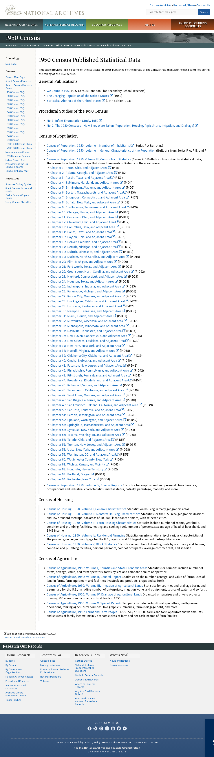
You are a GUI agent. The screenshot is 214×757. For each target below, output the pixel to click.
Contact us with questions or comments (24, 637)
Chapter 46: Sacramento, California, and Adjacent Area (89, 390)
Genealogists (47, 660)
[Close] (209, 723)
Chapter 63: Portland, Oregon (72, 474)
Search (204, 12)
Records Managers (50, 676)
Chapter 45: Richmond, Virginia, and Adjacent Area (86, 385)
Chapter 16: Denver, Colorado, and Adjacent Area (85, 242)
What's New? (119, 655)
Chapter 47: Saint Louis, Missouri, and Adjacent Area (87, 395)
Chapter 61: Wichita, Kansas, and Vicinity (79, 464)
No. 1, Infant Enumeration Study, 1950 (74, 121)
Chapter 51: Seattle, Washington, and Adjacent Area (87, 415)
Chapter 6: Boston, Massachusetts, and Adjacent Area (88, 192)
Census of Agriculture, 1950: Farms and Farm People (82, 612)
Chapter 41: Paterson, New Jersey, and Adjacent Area (88, 365)
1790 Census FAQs (15, 92)
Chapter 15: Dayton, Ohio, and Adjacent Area (82, 237)
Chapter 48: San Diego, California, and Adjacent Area (87, 400)
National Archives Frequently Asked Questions (84, 668)
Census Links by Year (17, 170)
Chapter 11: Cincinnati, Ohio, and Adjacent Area (84, 217)
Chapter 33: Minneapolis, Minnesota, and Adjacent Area (89, 326)
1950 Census (12, 140)
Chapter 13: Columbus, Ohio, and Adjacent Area (84, 227)
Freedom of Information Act (117, 742)
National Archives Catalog (20, 676)
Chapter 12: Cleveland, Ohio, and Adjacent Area (84, 222)
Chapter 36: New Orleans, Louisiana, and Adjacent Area (89, 341)
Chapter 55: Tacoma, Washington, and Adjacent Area (87, 435)
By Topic (10, 660)
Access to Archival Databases (16, 687)
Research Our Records (21, 24)
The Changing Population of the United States (80, 96)
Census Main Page (15, 77)
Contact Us (203, 5)
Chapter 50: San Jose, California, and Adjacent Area (87, 410)
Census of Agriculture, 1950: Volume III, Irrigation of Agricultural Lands (95, 586)
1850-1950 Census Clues (19, 144)
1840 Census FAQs (15, 112)
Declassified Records (87, 679)
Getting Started (83, 660)
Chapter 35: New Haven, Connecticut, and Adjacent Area (90, 336)
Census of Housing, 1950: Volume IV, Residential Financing (86, 535)
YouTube (113, 728)
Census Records (51, 45)
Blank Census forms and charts (19, 190)
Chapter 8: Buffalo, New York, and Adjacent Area (85, 202)
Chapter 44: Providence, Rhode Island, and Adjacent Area (91, 380)
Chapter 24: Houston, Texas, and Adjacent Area (84, 281)
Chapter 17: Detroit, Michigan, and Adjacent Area (85, 247)
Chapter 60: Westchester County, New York (81, 459)
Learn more (181, 750)
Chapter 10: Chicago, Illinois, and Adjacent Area (84, 212)
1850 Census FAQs (15, 116)
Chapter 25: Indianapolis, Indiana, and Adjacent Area (87, 286)
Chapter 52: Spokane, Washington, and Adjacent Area (88, 420)
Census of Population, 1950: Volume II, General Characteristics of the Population (101, 151)
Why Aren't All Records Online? (87, 692)
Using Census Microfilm (18, 202)
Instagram (101, 728)
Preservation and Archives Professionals (54, 671)
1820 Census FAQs (15, 104)
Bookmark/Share (184, 5)
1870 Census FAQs (15, 124)
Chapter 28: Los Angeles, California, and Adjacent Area (89, 301)
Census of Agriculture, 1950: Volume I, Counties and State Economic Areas (97, 568)
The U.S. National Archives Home (45, 10)
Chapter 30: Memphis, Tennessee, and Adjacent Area (87, 311)
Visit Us (150, 24)
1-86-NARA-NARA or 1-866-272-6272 (107, 751)
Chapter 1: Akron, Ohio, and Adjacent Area (80, 168)
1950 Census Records (74, 45)
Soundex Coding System (19, 184)
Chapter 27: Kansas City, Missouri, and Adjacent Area (87, 296)
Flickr (124, 728)
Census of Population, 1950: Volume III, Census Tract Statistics (89, 159)
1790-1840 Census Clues (19, 148)
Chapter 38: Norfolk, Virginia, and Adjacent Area (84, 351)
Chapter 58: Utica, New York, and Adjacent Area (84, 450)
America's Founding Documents (193, 24)
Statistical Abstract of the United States (76, 101)
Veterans (45, 681)
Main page (11, 64)
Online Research (18, 655)
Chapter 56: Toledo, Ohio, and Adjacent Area (82, 440)
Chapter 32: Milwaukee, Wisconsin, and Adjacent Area (88, 321)
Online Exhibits (13, 700)
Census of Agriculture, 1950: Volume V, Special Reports (84, 603)
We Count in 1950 (58, 91)
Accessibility (76, 742)
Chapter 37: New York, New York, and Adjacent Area (87, 346)
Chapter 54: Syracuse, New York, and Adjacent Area (87, 430)
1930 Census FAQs (15, 132)
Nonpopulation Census (18, 152)
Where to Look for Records (85, 685)
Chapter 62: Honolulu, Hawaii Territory (78, 469)
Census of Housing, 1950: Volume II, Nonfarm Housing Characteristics (93, 514)
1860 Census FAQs (15, 120)
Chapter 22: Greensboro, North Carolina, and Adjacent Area (92, 272)
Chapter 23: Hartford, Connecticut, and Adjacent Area (88, 276)
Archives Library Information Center (16, 694)
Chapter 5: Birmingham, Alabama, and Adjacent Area (87, 187)
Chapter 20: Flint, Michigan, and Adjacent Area (83, 262)
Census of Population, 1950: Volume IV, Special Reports (84, 485)
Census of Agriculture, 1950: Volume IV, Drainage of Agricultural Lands (94, 594)
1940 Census (12, 136)
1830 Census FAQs (15, 108)
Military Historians (50, 665)
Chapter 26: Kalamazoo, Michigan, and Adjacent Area (87, 291)
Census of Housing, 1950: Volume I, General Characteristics (86, 509)
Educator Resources (107, 24)
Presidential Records (17, 681)
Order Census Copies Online (17, 196)
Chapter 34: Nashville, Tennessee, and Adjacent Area (88, 331)
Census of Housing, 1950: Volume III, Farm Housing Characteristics (91, 523)
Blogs (119, 728)
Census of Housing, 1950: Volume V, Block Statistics (82, 544)
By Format (11, 665)
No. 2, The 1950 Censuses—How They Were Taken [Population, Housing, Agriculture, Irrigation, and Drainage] (122, 126)
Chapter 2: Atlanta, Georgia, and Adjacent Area (84, 173)
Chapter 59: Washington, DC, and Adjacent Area (84, 454)
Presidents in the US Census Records (17, 165)
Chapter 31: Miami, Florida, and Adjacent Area (83, 316)
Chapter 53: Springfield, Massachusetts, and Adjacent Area (92, 425)
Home (9, 45)
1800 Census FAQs (15, 96)
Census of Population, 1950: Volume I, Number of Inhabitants (90, 146)
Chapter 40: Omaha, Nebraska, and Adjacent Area (85, 361)
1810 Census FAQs (15, 100)
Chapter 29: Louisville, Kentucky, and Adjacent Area (87, 306)
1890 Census (12, 128)
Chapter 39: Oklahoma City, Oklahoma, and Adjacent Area (91, 356)
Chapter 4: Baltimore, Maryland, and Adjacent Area (86, 183)
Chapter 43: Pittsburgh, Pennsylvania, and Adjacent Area (90, 375)
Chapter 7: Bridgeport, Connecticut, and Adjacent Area (89, 197)
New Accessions (119, 665)
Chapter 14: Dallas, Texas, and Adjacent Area (82, 232)
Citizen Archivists (161, 5)
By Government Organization (14, 671)
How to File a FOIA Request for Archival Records (86, 701)
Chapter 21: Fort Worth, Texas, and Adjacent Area (85, 267)
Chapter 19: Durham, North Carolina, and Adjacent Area (89, 257)
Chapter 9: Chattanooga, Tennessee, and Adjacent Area (89, 207)
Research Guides (87, 655)
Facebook (89, 728)
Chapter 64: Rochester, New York (74, 479)
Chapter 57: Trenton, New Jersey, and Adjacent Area (87, 445)
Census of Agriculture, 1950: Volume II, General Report (84, 577)
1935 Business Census (18, 156)
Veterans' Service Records (64, 24)
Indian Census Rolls (16, 160)
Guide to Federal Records (89, 675)
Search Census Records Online (19, 87)
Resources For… (51, 655)
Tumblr (107, 728)
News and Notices (120, 660)
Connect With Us (107, 723)
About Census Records (18, 81)
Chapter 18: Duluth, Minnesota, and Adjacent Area (86, 252)
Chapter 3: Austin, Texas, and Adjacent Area (82, 178)
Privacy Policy (92, 742)
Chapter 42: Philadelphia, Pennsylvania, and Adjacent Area (91, 370)
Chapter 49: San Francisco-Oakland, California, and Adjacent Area (96, 405)
